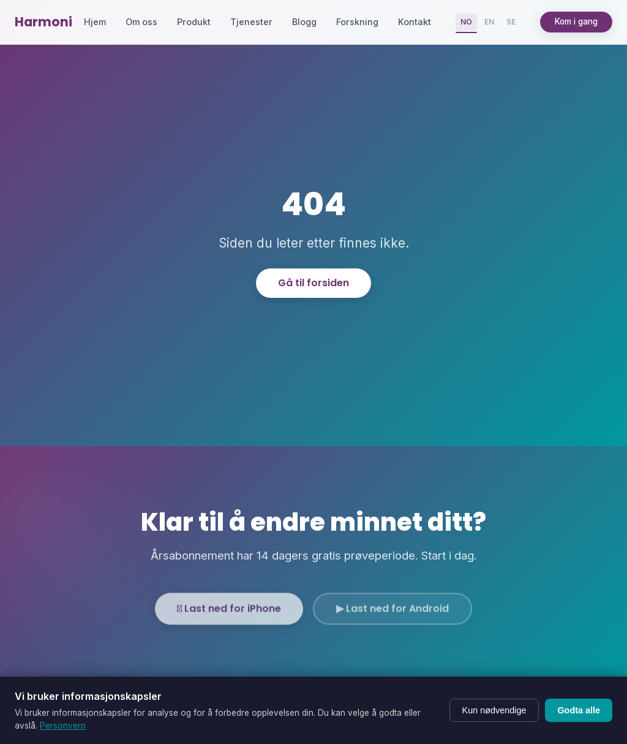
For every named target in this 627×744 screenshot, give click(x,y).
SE (511, 21)
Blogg (304, 22)
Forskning (357, 22)
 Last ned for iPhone (229, 617)
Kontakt (414, 22)
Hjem (95, 22)
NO (466, 21)
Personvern (63, 726)
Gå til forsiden (313, 283)
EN (489, 21)
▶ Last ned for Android (392, 617)
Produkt (194, 22)
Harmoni (43, 22)
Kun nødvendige (494, 710)
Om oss (141, 22)
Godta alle (578, 710)
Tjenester (251, 22)
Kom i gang (576, 21)
